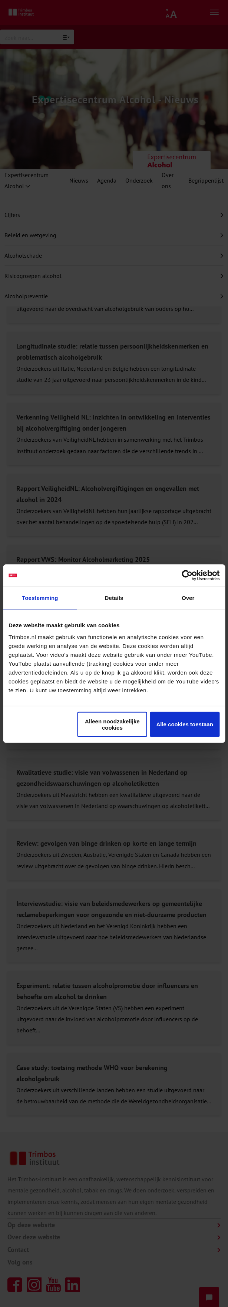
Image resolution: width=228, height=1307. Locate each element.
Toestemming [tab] (40, 598)
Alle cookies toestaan (184, 724)
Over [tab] (188, 598)
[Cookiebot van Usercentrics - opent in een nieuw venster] (187, 575)
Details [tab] (114, 598)
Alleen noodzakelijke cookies (112, 724)
